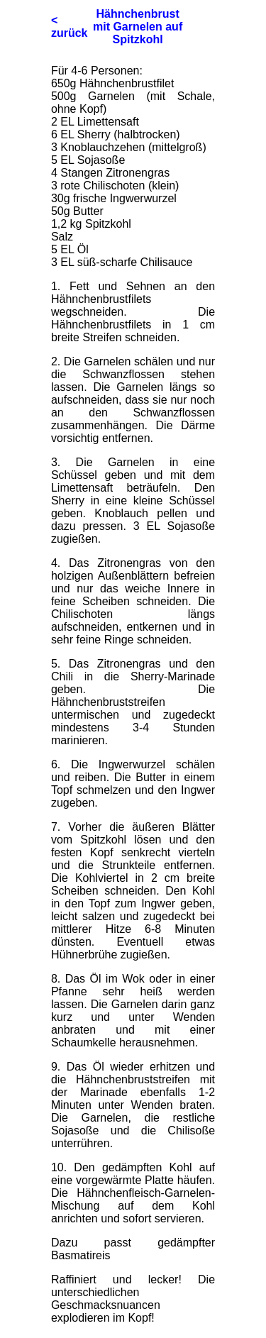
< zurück (69, 26)
